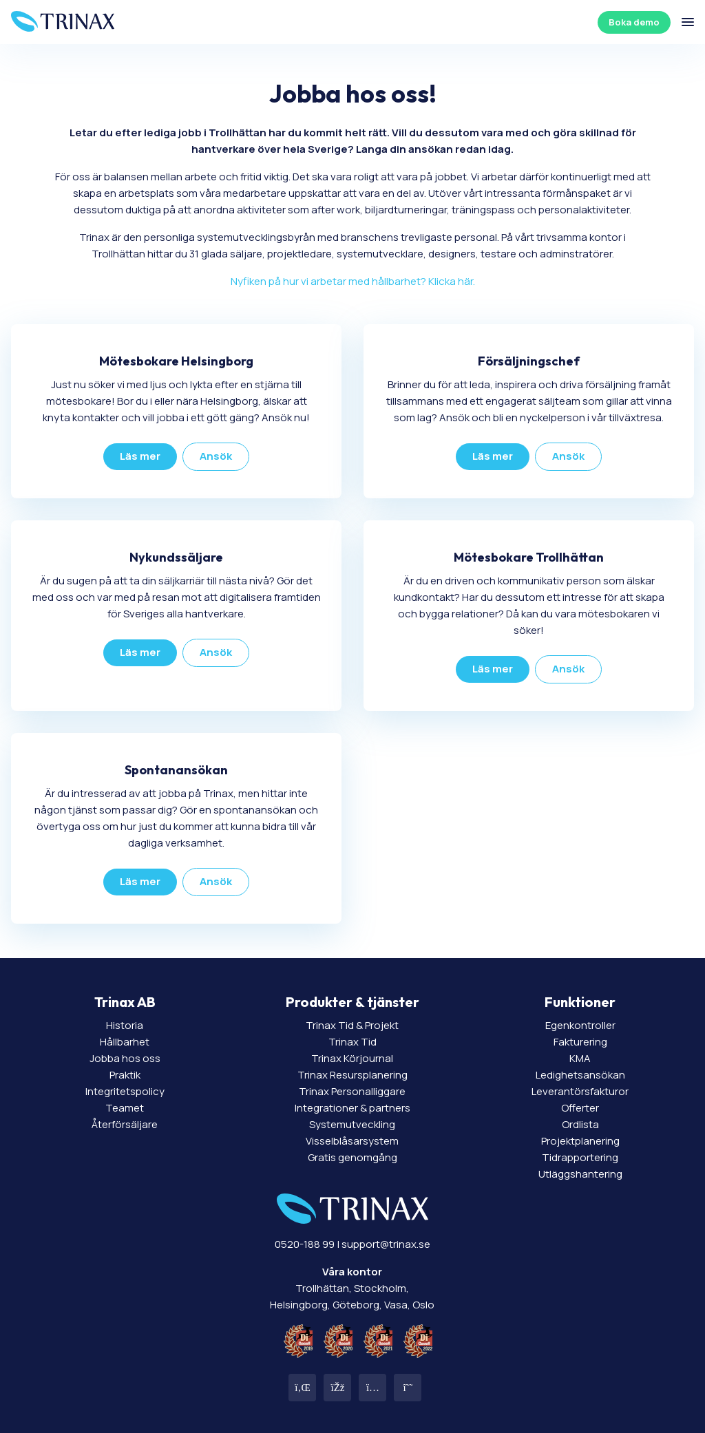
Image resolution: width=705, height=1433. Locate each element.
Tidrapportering (580, 1157)
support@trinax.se (385, 1244)
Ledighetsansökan (580, 1075)
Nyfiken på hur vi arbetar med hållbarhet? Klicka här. (353, 281)
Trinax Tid (352, 1041)
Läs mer (140, 456)
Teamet (124, 1108)
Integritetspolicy (125, 1091)
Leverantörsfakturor (580, 1091)
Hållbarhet (124, 1041)
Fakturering (580, 1041)
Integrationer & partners (352, 1108)
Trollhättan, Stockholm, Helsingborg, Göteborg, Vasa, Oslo (352, 1288)
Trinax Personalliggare (352, 1091)
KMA (580, 1058)
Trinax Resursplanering (352, 1075)
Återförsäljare (125, 1124)
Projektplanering (580, 1141)
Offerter (580, 1108)
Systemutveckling (352, 1124)
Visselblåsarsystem (352, 1141)
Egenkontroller (580, 1025)
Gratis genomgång (352, 1157)
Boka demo (634, 22)
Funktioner (580, 1001)
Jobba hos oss (125, 1058)
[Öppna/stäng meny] (688, 22)
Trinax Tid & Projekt (352, 1025)
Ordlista (580, 1124)
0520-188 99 (305, 1244)
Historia (124, 1025)
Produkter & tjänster (352, 1001)
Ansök (216, 456)
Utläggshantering (580, 1174)
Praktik (124, 1075)
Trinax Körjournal (352, 1058)
